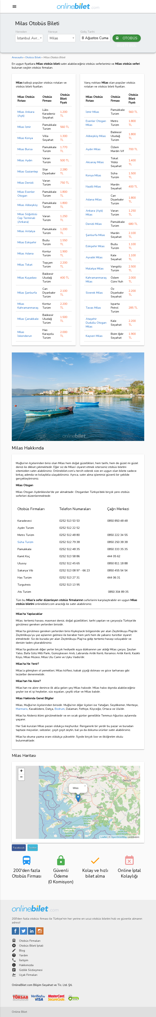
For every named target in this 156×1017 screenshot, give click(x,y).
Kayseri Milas (94, 336)
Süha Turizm (25, 542)
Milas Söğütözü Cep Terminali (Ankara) (27, 218)
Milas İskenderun (24, 334)
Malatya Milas (95, 268)
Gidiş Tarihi (87, 32)
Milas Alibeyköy (27, 205)
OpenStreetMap (119, 837)
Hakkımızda (26, 965)
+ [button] (21, 771)
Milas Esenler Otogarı (26, 194)
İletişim (23, 960)
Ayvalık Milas (94, 257)
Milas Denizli (25, 183)
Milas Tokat (24, 265)
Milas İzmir (24, 127)
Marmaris (22, 709)
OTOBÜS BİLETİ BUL (126, 38)
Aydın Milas (93, 149)
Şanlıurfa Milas (95, 235)
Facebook (19, 847)
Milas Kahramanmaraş (27, 306)
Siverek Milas (94, 293)
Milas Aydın (24, 160)
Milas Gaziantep (27, 171)
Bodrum (60, 709)
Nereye (52, 32)
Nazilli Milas (93, 187)
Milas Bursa (24, 149)
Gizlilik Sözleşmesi (30, 970)
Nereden (21, 32)
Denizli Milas (94, 224)
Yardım (23, 955)
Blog (22, 950)
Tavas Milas (93, 308)
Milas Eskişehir (26, 242)
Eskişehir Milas (95, 246)
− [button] (21, 777)
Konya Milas (93, 175)
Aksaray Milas (95, 162)
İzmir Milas (92, 112)
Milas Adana (25, 253)
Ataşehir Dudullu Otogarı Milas (96, 323)
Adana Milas (94, 199)
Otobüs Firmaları (29, 941)
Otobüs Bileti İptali (31, 946)
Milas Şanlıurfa (27, 293)
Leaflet (103, 837)
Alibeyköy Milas (96, 136)
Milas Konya (25, 138)
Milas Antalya (26, 231)
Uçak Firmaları (28, 975)
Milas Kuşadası (27, 278)
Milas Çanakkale (28, 319)
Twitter (33, 847)
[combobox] (29, 38)
